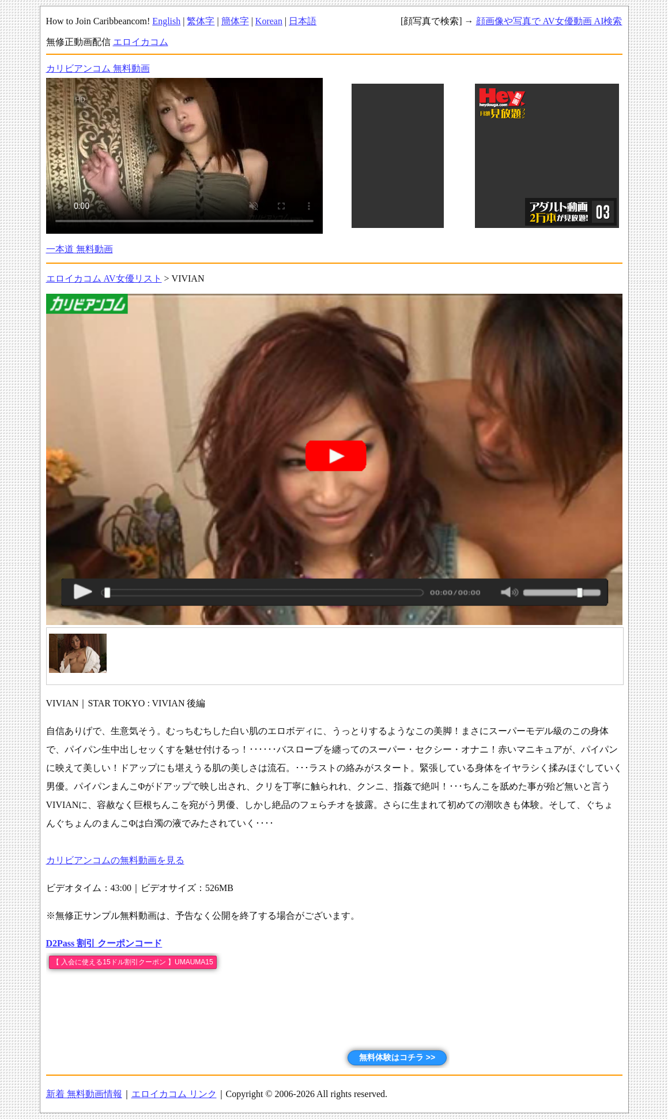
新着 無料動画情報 (84, 1094)
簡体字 (235, 21)
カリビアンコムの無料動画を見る (115, 860)
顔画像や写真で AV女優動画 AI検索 (549, 21)
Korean (268, 21)
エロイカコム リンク (174, 1094)
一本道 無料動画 (79, 249)
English (166, 21)
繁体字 (200, 21)
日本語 (302, 21)
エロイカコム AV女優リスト (104, 278)
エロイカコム (140, 42)
